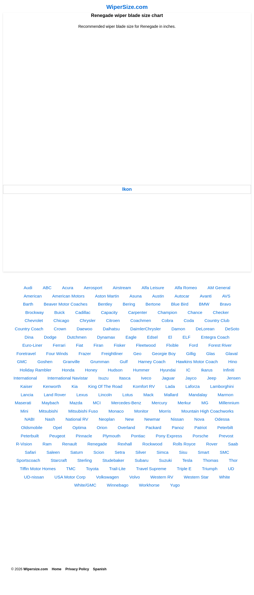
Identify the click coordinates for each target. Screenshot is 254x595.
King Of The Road (105, 386)
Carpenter (137, 312)
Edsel (152, 337)
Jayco (191, 378)
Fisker (119, 345)
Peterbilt (225, 427)
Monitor (141, 411)
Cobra (167, 320)
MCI (97, 402)
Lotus (127, 394)
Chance (195, 312)
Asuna (136, 296)
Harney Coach (151, 361)
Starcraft (59, 460)
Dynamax (106, 337)
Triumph (209, 468)
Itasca (124, 378)
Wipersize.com (35, 569)
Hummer (141, 370)
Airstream (122, 287)
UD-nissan (34, 477)
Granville (71, 361)
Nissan (177, 419)
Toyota (92, 468)
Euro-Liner (32, 345)
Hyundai (167, 370)
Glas (210, 353)
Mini (24, 411)
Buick (59, 312)
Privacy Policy (77, 569)
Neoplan (107, 419)
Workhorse (149, 485)
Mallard (171, 394)
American (33, 296)
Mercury (159, 402)
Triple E (184, 468)
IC (188, 370)
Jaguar (168, 378)
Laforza (192, 386)
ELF (186, 337)
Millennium (229, 402)
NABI (29, 419)
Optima (79, 427)
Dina (29, 337)
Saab (233, 444)
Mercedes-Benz (126, 402)
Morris (165, 411)
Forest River (220, 345)
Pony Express (169, 435)
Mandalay (197, 394)
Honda (68, 370)
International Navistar (67, 378)
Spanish (100, 569)
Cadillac (82, 312)
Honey (91, 370)
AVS (226, 296)
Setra (120, 452)
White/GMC (85, 485)
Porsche (200, 435)
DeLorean (205, 328)
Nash (50, 419)
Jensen (234, 378)
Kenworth (52, 386)
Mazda (75, 402)
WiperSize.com (127, 7)
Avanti (206, 296)
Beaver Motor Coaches (65, 304)
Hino (232, 361)
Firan (98, 345)
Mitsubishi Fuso (83, 411)
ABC (47, 287)
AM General (219, 287)
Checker (221, 312)
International (25, 378)
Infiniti (228, 370)
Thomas (210, 460)
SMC (224, 452)
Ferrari (59, 345)
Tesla (187, 460)
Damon (178, 328)
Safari (30, 452)
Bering (129, 304)
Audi (28, 287)
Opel (57, 427)
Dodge (50, 337)
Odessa (222, 419)
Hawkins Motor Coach (197, 361)
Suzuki (165, 460)
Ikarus (207, 370)
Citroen (113, 320)
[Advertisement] (127, 68)
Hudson (115, 370)
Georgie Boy (164, 353)
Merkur (184, 402)
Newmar (152, 419)
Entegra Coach (215, 337)
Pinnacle (84, 435)
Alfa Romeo (186, 287)
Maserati (23, 402)
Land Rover (55, 394)
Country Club (216, 320)
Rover (212, 444)
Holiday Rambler (35, 370)
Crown (60, 328)
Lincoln (105, 394)
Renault (69, 444)
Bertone (152, 304)
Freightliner (112, 353)
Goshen (44, 361)
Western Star (196, 477)
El (170, 337)
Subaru (142, 460)
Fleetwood (146, 345)
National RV (77, 419)
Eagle (130, 337)
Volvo (134, 477)
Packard (153, 427)
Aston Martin (107, 296)
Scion (99, 452)
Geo (137, 353)
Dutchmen (76, 337)
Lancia (27, 394)
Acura (67, 287)
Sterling (84, 460)
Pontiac (138, 435)
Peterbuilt (30, 435)
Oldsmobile (31, 427)
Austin (158, 296)
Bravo (225, 304)
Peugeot (57, 435)
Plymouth (111, 435)
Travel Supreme (151, 468)
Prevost (226, 435)
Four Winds (57, 353)
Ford (193, 345)
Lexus (82, 394)
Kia (75, 386)
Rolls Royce (184, 444)
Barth (28, 304)
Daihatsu (111, 328)
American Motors (68, 296)
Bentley (105, 304)
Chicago (61, 320)
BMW (204, 304)
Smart (203, 452)
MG (205, 402)
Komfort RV (144, 386)
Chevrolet (34, 320)
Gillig (191, 353)
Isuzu (103, 378)
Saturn (76, 452)
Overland (126, 427)
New (129, 419)
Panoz (178, 427)
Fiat (79, 345)
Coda (189, 320)
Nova (199, 419)
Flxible (172, 345)
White (224, 477)
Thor (233, 460)
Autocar (182, 296)
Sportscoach (28, 460)
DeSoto (232, 328)
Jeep (211, 378)
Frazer (85, 353)
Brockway (34, 312)
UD (231, 468)
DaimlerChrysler (145, 328)
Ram (47, 444)
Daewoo (84, 328)
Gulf (124, 361)
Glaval (231, 353)
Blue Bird (179, 304)
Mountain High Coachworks (207, 411)
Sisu (183, 452)
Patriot (200, 427)
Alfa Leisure (153, 287)
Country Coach (29, 328)
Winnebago (118, 485)
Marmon (225, 394)
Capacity (109, 312)
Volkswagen (107, 477)
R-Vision (24, 444)
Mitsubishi (48, 411)
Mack (148, 394)
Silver (140, 452)
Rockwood (152, 444)
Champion (167, 312)
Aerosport (93, 287)
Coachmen (140, 320)
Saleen (53, 452)
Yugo (175, 485)
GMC (22, 361)
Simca (163, 452)
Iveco (146, 378)
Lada (170, 386)
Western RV (161, 477)
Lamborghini (222, 386)
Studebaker (113, 460)
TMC (71, 468)
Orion (102, 427)
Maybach (50, 402)
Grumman (99, 361)
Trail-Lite (117, 468)
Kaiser (26, 386)
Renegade (97, 444)
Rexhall (125, 444)
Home (56, 569)
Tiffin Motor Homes (38, 468)
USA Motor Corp (69, 477)
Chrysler (87, 320)
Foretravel (26, 353)
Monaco (116, 411)
